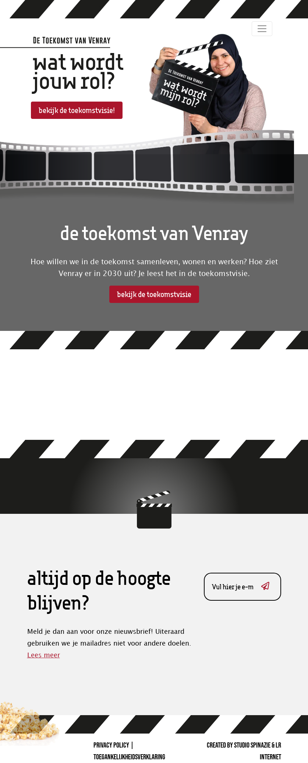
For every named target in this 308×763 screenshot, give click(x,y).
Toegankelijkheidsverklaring (129, 757)
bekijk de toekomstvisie (154, 294)
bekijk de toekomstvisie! (77, 110)
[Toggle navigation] (262, 28)
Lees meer (43, 655)
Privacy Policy (111, 745)
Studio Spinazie (252, 745)
